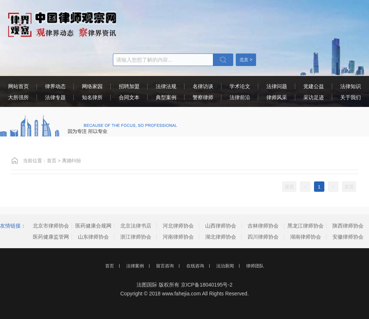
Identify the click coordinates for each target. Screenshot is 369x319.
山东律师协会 (93, 237)
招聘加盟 (129, 86)
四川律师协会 (263, 237)
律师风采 (276, 97)
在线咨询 (195, 265)
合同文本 (129, 97)
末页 (349, 187)
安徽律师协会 (347, 237)
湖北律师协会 (220, 237)
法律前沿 (240, 97)
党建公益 (313, 86)
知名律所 (92, 97)
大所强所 (18, 97)
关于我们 (350, 97)
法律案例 (135, 265)
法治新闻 (225, 265)
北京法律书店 (135, 226)
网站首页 (18, 86)
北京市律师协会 (51, 226)
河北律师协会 (178, 226)
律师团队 (255, 265)
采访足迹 (313, 97)
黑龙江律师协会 (305, 226)
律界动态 (55, 86)
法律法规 (166, 86)
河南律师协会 (178, 237)
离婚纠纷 (71, 160)
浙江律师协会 (135, 237)
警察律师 (203, 97)
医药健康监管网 (51, 237)
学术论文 (240, 86)
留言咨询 (165, 265)
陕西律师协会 (347, 226)
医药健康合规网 (93, 226)
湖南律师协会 (305, 237)
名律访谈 (203, 86)
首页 (51, 160)
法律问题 (276, 86)
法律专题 (55, 97)
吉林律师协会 (263, 226)
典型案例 (166, 97)
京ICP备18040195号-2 (206, 285)
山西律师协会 (220, 226)
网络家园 (92, 86)
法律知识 (350, 86)
